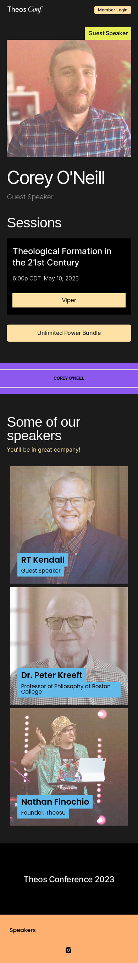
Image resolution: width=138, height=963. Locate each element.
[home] (23, 9)
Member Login (112, 9)
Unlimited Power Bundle (69, 332)
